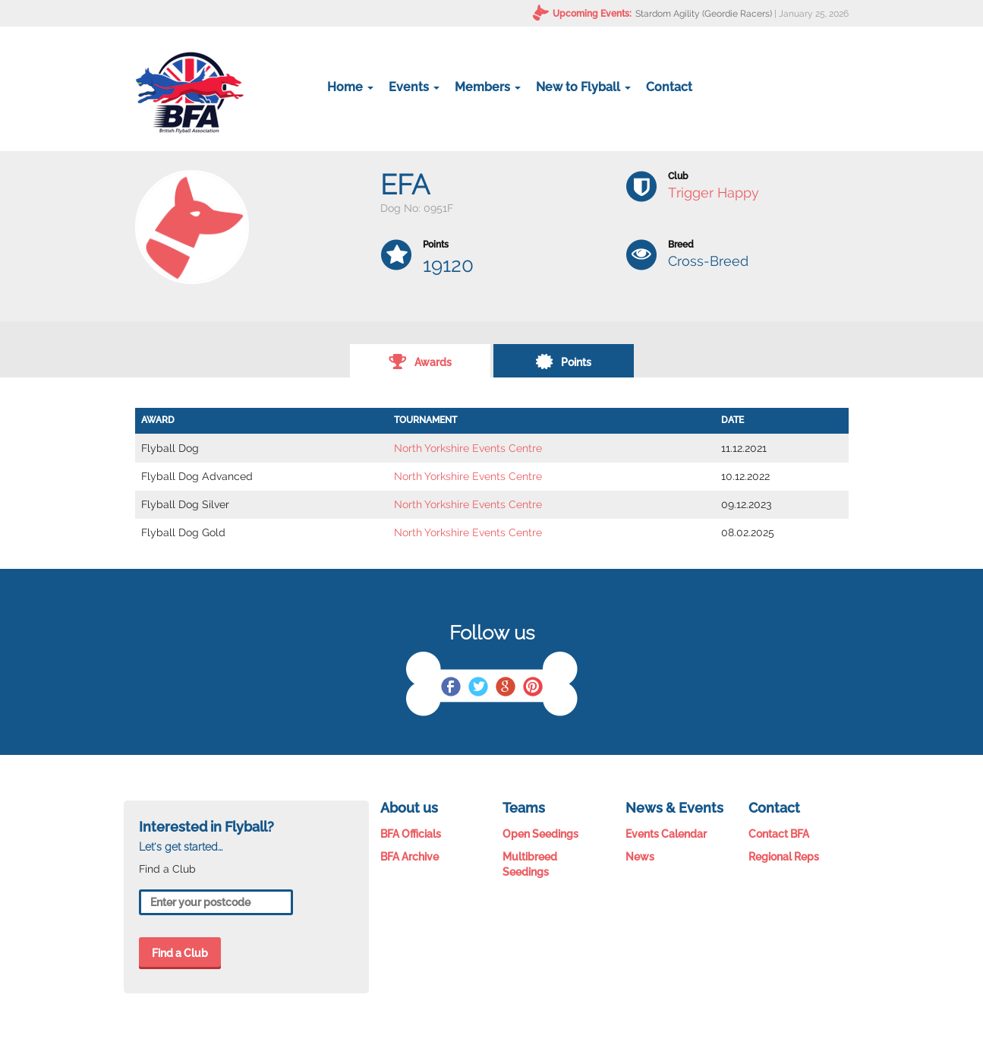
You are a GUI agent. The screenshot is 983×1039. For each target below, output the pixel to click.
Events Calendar (666, 834)
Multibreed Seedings (530, 864)
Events (414, 87)
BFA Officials (410, 834)
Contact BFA (778, 834)
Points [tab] (563, 360)
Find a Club (180, 953)
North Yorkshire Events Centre (468, 448)
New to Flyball (583, 87)
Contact (669, 87)
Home (350, 87)
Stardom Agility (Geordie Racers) (703, 13)
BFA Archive (409, 857)
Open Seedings (540, 834)
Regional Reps (783, 857)
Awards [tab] (420, 360)
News (639, 857)
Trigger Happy (713, 193)
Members (488, 87)
